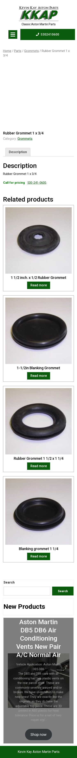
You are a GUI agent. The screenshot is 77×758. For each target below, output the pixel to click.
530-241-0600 (36, 183)
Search (9, 582)
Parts (17, 51)
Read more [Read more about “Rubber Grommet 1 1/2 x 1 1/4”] (38, 466)
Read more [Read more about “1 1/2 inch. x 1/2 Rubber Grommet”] (38, 285)
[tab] (12, 34)
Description (18, 152)
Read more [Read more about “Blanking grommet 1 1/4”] (38, 556)
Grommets (31, 51)
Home (7, 51)
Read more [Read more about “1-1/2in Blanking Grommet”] (38, 376)
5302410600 (47, 34)
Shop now (38, 734)
